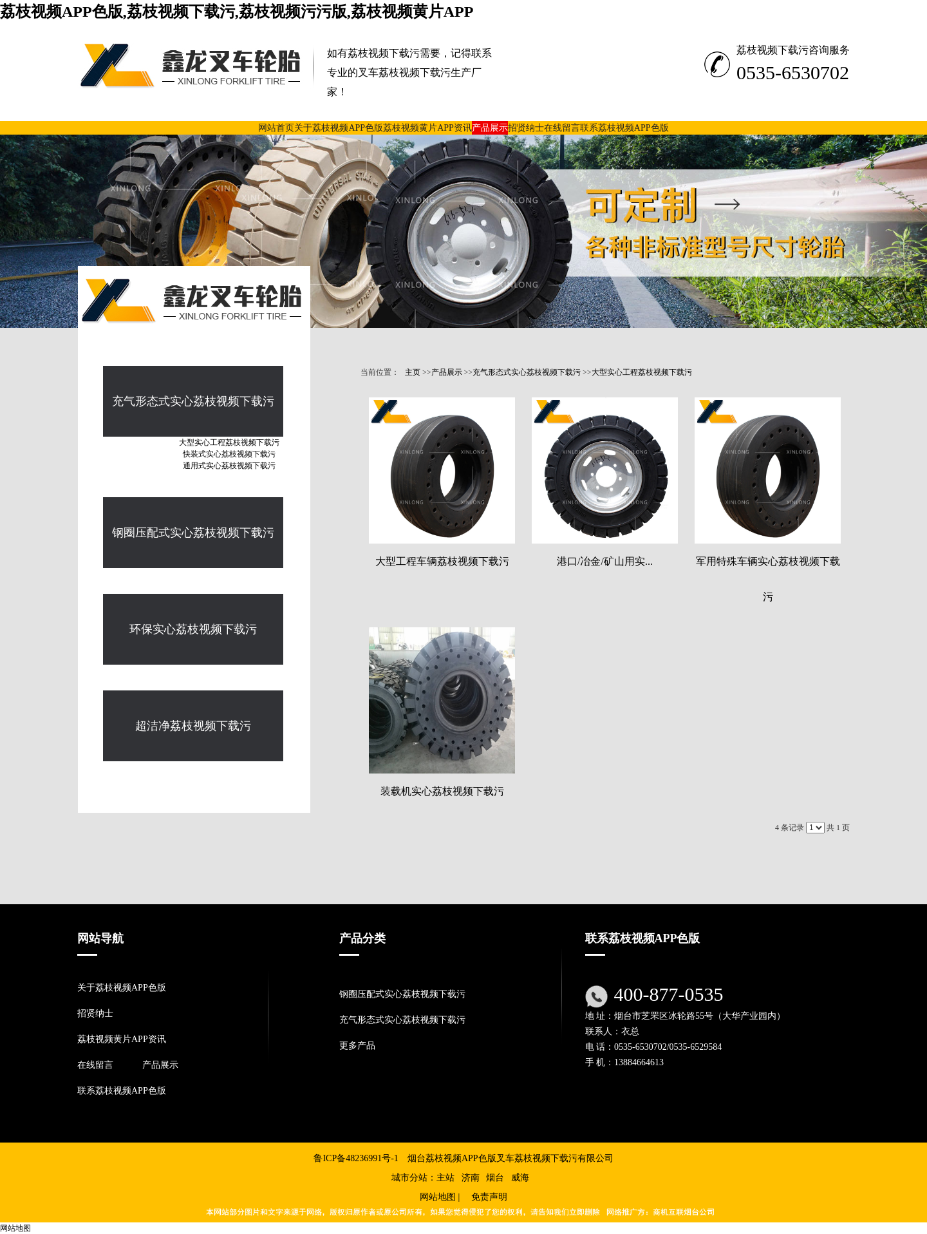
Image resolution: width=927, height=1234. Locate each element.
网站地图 (438, 1197)
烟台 (495, 1177)
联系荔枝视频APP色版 (121, 1091)
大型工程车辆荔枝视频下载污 (442, 561)
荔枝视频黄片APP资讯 (121, 1039)
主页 (412, 372)
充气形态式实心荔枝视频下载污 (527, 372)
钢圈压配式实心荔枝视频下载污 (402, 994)
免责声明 (489, 1197)
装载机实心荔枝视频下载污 (442, 791)
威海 (520, 1177)
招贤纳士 (95, 1013)
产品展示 (446, 372)
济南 (471, 1177)
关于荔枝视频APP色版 (121, 987)
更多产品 (357, 1045)
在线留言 (95, 1065)
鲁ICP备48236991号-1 (356, 1158)
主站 (445, 1177)
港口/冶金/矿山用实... (605, 561)
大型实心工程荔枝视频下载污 (642, 372)
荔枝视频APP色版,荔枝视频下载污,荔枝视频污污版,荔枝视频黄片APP (236, 11)
